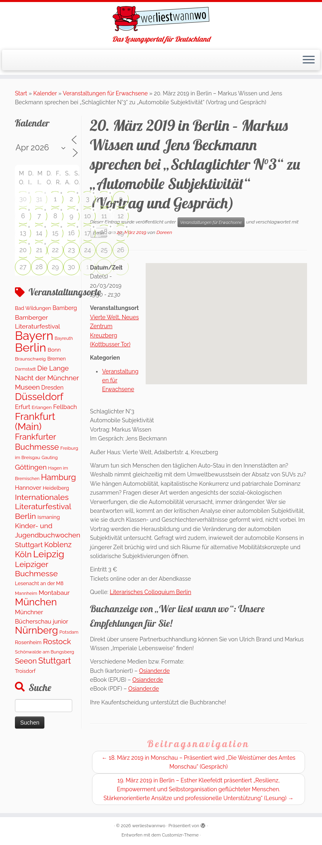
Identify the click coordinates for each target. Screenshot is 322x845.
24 (87, 250)
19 (120, 233)
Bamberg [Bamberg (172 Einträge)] (64, 308)
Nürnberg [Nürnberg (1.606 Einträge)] (36, 630)
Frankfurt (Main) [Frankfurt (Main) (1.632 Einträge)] (35, 421)
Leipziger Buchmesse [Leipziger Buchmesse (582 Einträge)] (36, 569)
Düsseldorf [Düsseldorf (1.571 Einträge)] (39, 396)
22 (55, 250)
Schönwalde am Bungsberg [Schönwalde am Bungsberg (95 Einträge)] (44, 652)
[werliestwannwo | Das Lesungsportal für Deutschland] (161, 18)
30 (23, 199)
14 (39, 233)
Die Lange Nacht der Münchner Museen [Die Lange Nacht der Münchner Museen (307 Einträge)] (47, 378)
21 (39, 250)
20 (23, 250)
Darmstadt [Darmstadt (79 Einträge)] (25, 369)
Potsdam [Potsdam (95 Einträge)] (68, 632)
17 (87, 233)
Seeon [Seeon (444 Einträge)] (26, 661)
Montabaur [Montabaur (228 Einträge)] (54, 592)
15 (55, 233)
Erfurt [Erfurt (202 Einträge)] (22, 406)
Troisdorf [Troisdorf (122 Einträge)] (25, 671)
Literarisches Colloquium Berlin (150, 592)
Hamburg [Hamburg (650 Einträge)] (58, 477)
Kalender (45, 93)
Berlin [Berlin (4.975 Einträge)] (30, 347)
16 (71, 233)
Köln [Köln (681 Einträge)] (23, 554)
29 (55, 267)
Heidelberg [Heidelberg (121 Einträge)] (56, 488)
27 (23, 267)
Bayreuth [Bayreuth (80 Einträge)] (64, 338)
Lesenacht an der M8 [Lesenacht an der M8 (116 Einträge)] (39, 583)
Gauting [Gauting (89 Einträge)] (50, 457)
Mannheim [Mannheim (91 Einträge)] (26, 593)
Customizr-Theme (180, 835)
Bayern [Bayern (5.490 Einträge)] (34, 336)
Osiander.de (154, 671)
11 (104, 216)
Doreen (164, 232)
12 (120, 216)
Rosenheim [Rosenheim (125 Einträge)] (28, 642)
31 (39, 199)
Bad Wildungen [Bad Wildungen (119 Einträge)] (33, 308)
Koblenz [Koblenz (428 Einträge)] (57, 544)
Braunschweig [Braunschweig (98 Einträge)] (30, 359)
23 (71, 250)
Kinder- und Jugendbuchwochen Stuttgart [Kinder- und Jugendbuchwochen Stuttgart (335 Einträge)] (47, 535)
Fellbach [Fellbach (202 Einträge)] (65, 406)
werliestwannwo (148, 825)
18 (104, 232)
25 (103, 250)
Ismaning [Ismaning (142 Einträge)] (49, 517)
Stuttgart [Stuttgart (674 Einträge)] (54, 661)
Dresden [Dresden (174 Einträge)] (52, 387)
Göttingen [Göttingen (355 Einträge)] (31, 467)
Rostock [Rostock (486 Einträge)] (57, 641)
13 (23, 233)
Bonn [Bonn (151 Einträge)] (54, 349)
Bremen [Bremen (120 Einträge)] (56, 359)
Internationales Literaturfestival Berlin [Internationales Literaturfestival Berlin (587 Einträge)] (43, 507)
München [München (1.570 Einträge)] (36, 602)
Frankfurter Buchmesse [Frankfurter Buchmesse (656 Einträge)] (37, 441)
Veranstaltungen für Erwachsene (105, 93)
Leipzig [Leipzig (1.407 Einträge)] (48, 553)
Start (21, 93)
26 (120, 250)
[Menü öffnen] (309, 60)
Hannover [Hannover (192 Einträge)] (28, 487)
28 (39, 267)
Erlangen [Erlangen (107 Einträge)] (42, 407)
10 (87, 216)
